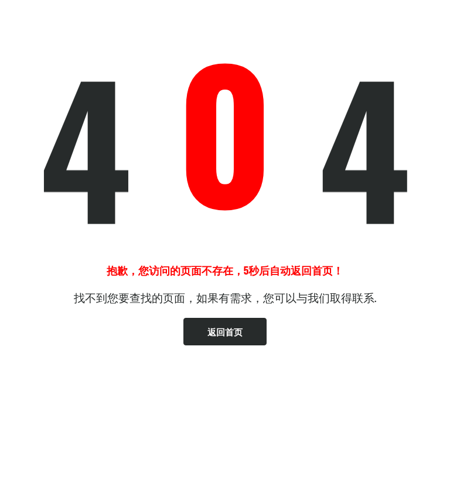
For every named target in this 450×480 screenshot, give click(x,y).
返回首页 (225, 331)
